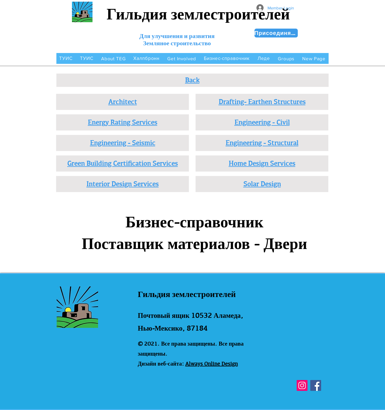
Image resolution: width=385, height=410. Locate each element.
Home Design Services (262, 163)
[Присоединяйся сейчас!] (276, 33)
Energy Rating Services (122, 122)
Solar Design (262, 184)
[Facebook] (315, 385)
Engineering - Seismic (122, 143)
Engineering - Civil (262, 122)
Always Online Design (211, 364)
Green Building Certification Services (122, 163)
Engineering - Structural (262, 143)
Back (192, 80)
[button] (113, 58)
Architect (122, 102)
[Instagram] (302, 385)
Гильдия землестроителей (198, 14)
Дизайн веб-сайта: (161, 364)
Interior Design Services (122, 184)
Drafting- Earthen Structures (262, 102)
